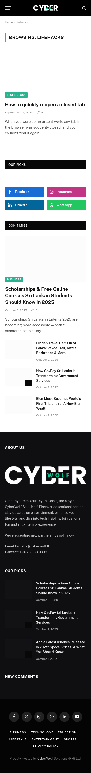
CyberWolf (45, 758)
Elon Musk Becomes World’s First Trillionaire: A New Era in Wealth (59, 403)
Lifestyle (18, 739)
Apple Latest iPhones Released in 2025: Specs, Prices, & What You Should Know (60, 647)
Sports (70, 739)
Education (67, 732)
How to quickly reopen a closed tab (45, 105)
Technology (16, 95)
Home (9, 22)
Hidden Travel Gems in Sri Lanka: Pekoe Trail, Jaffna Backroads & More (56, 348)
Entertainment (45, 739)
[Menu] (8, 7)
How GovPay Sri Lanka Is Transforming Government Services (57, 376)
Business (14, 279)
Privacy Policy (46, 746)
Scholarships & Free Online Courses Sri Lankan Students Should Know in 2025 (38, 295)
